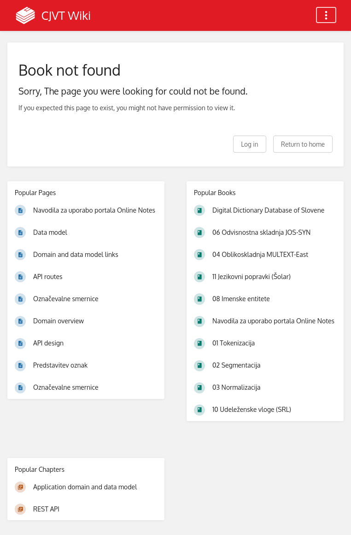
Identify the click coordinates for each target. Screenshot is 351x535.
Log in (249, 144)
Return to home (303, 144)
